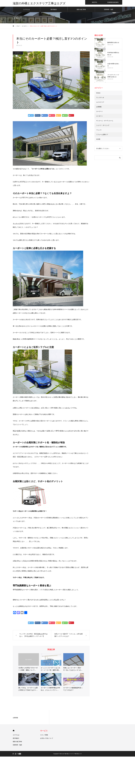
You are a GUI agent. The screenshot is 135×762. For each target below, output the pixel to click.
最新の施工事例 (81, 10)
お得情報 (98, 107)
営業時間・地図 (108, 10)
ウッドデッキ (100, 98)
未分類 (98, 140)
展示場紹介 (54, 10)
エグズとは (26, 10)
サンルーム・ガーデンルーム (104, 121)
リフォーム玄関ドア (102, 135)
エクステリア (100, 103)
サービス (44, 731)
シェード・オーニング (102, 126)
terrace (98, 93)
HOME (13, 731)
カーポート (18, 53)
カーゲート (99, 112)
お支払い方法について (46, 739)
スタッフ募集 (44, 735)
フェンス (98, 130)
